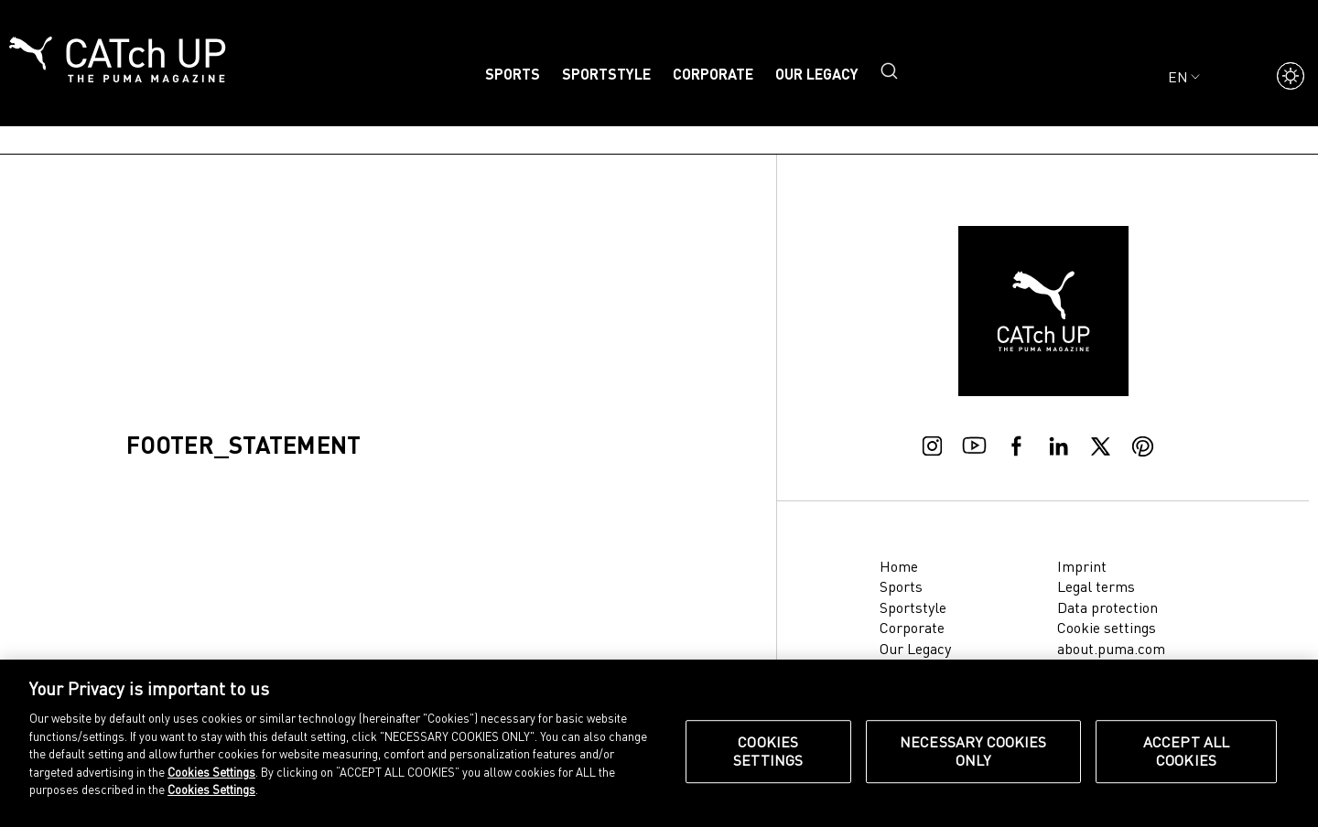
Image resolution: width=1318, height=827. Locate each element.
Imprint (1082, 566)
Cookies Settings (211, 772)
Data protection (1107, 607)
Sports (512, 73)
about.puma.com (1111, 648)
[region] (659, 743)
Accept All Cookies (1186, 751)
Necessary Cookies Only (973, 751)
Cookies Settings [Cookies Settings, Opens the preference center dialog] (768, 751)
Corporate (713, 73)
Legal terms (1096, 586)
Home (899, 566)
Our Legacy (817, 73)
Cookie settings (1106, 627)
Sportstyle (606, 73)
